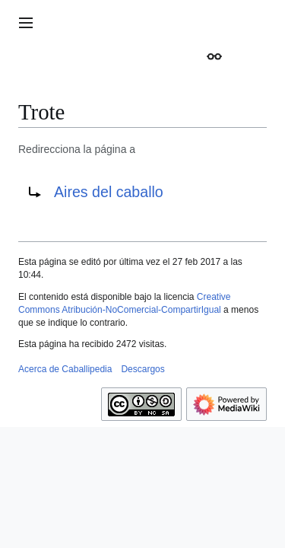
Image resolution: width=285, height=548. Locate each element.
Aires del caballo (108, 191)
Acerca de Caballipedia (65, 369)
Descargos (142, 369)
